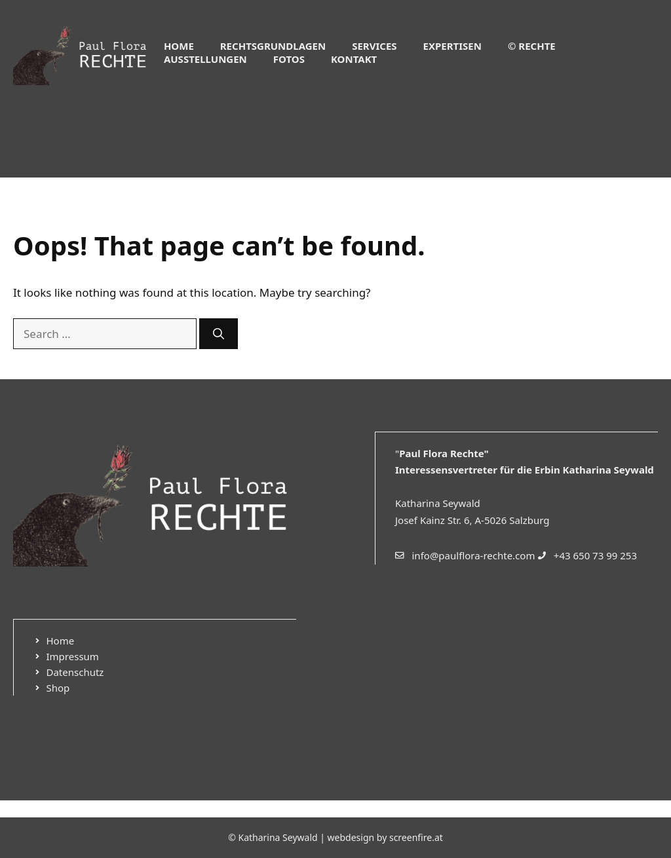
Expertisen (452, 45)
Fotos (289, 58)
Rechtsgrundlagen (273, 45)
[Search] (218, 334)
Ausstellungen (205, 58)
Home (179, 45)
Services (374, 45)
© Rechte (532, 45)
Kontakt (354, 58)
